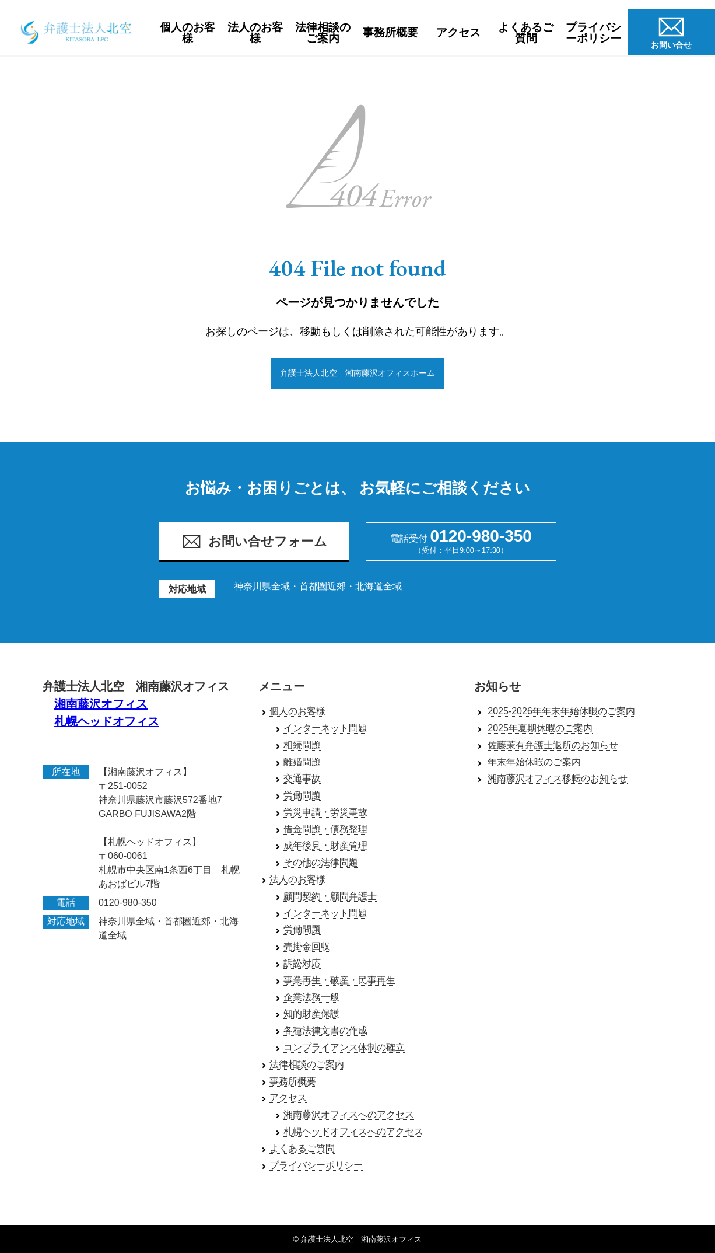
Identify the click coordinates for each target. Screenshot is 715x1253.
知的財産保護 (311, 1014)
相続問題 (302, 745)
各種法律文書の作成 (325, 1031)
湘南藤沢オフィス (101, 703)
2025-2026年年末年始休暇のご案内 (561, 712)
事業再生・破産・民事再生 (339, 980)
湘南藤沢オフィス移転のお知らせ (558, 779)
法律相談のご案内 (323, 32)
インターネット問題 (325, 728)
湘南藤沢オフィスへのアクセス (348, 1115)
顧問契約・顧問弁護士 (330, 896)
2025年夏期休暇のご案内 (540, 728)
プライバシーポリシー (593, 32)
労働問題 (302, 796)
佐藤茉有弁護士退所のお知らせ (553, 745)
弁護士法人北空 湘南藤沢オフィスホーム (357, 373)
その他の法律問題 (320, 863)
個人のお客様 (187, 32)
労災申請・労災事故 (325, 812)
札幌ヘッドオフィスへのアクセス (353, 1132)
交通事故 (302, 779)
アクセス (458, 32)
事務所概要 (390, 32)
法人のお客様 (255, 32)
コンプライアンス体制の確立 (344, 1048)
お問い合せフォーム (254, 542)
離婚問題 (302, 762)
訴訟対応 (302, 964)
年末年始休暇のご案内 (534, 762)
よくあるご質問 (525, 32)
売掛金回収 (306, 947)
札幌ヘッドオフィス (106, 721)
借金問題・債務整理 (325, 829)
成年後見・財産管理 (325, 846)
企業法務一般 (311, 997)
